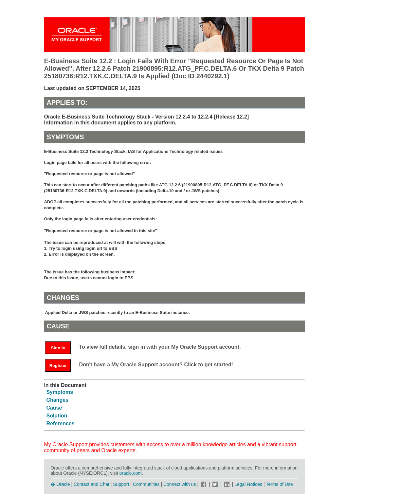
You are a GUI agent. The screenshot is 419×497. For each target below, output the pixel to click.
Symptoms (59, 392)
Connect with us (180, 484)
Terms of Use (279, 484)
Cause (54, 408)
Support (121, 484)
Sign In (58, 347)
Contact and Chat (91, 484)
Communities (146, 484)
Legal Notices (248, 484)
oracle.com (130, 473)
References (60, 423)
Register (58, 365)
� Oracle (60, 484)
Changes (57, 400)
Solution (56, 415)
